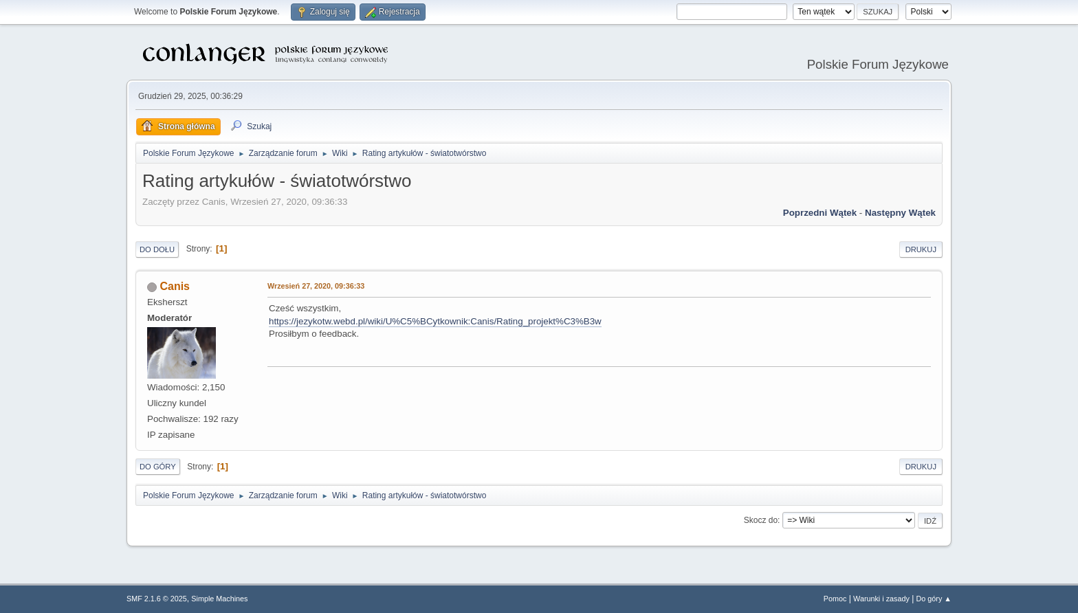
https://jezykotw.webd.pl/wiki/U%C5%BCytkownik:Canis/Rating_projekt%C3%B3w (435, 321)
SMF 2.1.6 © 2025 (156, 598)
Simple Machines (219, 598)
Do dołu (157, 249)
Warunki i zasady (881, 598)
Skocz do (761, 520)
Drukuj (920, 249)
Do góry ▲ (934, 598)
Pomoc (835, 598)
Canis (175, 286)
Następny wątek (900, 213)
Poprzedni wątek (820, 213)
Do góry (158, 466)
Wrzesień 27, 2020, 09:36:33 (315, 286)
